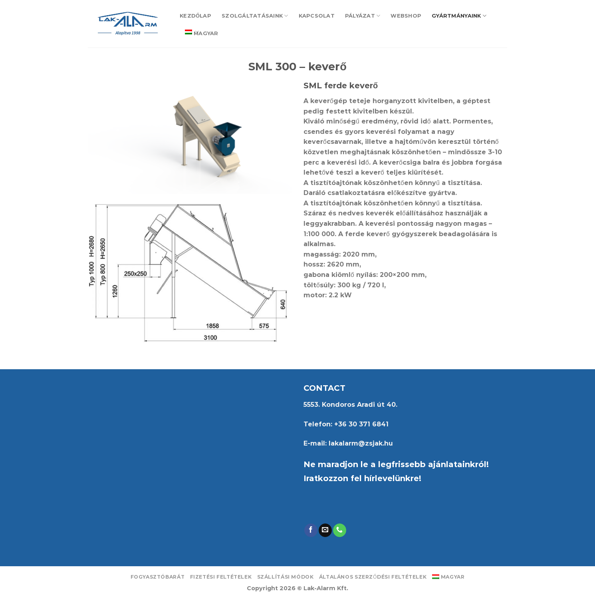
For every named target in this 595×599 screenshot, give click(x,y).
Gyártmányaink (459, 16)
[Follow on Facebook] (310, 530)
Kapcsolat (317, 16)
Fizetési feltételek (221, 577)
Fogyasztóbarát (158, 577)
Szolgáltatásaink (255, 16)
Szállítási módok (285, 577)
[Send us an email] (325, 530)
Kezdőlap (195, 16)
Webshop (406, 16)
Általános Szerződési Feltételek (373, 577)
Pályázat (363, 16)
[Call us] (339, 530)
